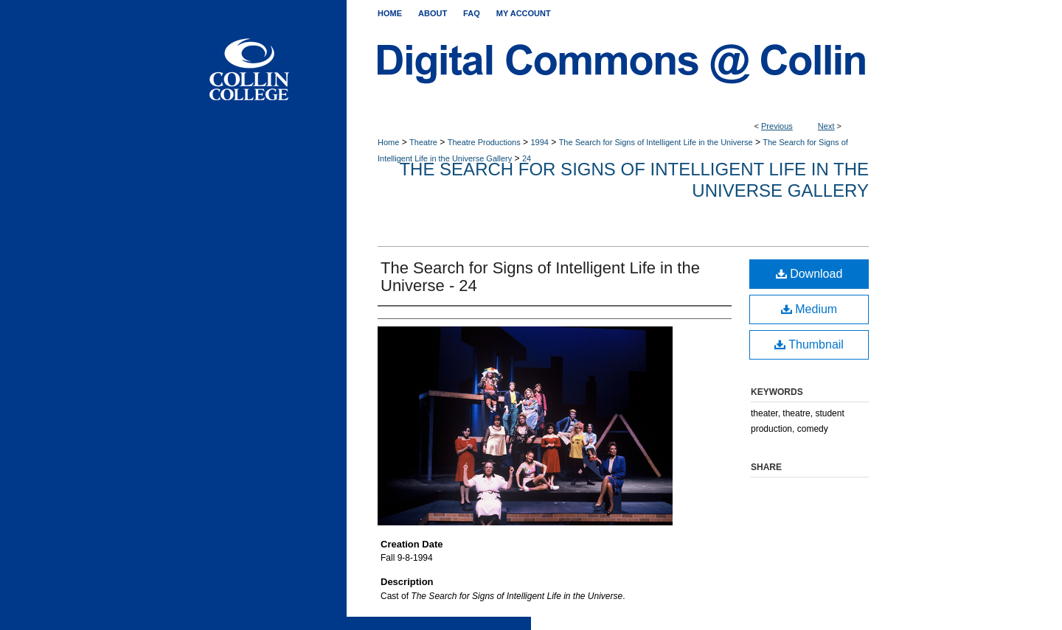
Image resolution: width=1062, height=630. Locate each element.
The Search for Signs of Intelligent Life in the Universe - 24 (540, 277)
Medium (809, 309)
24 (526, 158)
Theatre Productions (484, 142)
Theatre (423, 142)
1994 (539, 142)
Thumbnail (809, 344)
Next (826, 126)
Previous (777, 126)
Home (388, 142)
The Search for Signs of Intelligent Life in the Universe (656, 142)
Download (809, 273)
